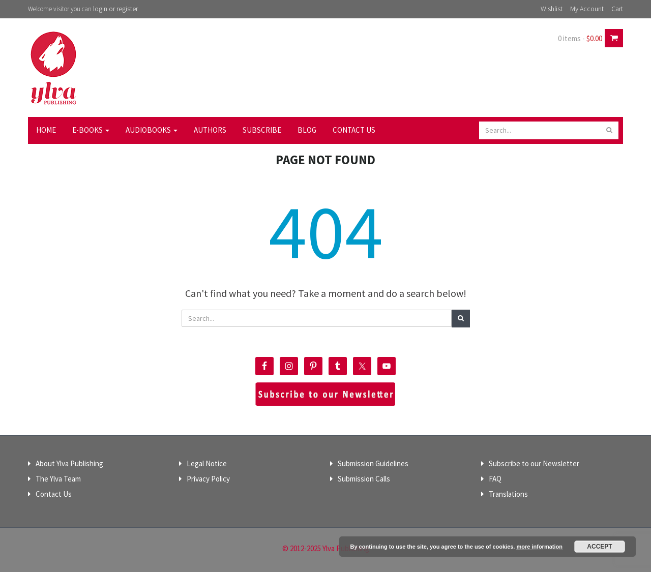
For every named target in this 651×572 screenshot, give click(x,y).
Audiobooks (151, 130)
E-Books (90, 130)
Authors (210, 130)
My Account (587, 8)
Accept (599, 546)
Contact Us (354, 130)
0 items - (580, 38)
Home (46, 130)
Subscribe (262, 130)
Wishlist (552, 8)
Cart (617, 8)
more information (539, 547)
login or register (115, 8)
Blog (307, 130)
